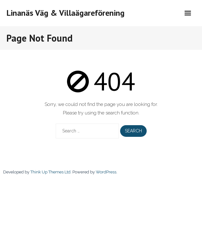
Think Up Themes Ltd (50, 172)
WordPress (106, 172)
